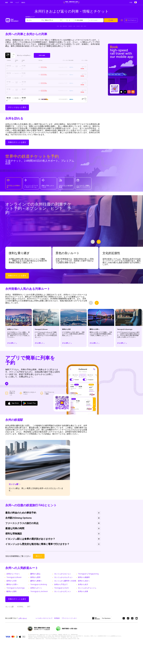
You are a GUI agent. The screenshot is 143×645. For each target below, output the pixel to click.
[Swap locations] (44, 20)
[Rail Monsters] (15, 20)
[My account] (131, 20)
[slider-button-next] (99, 244)
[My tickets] (122, 20)
